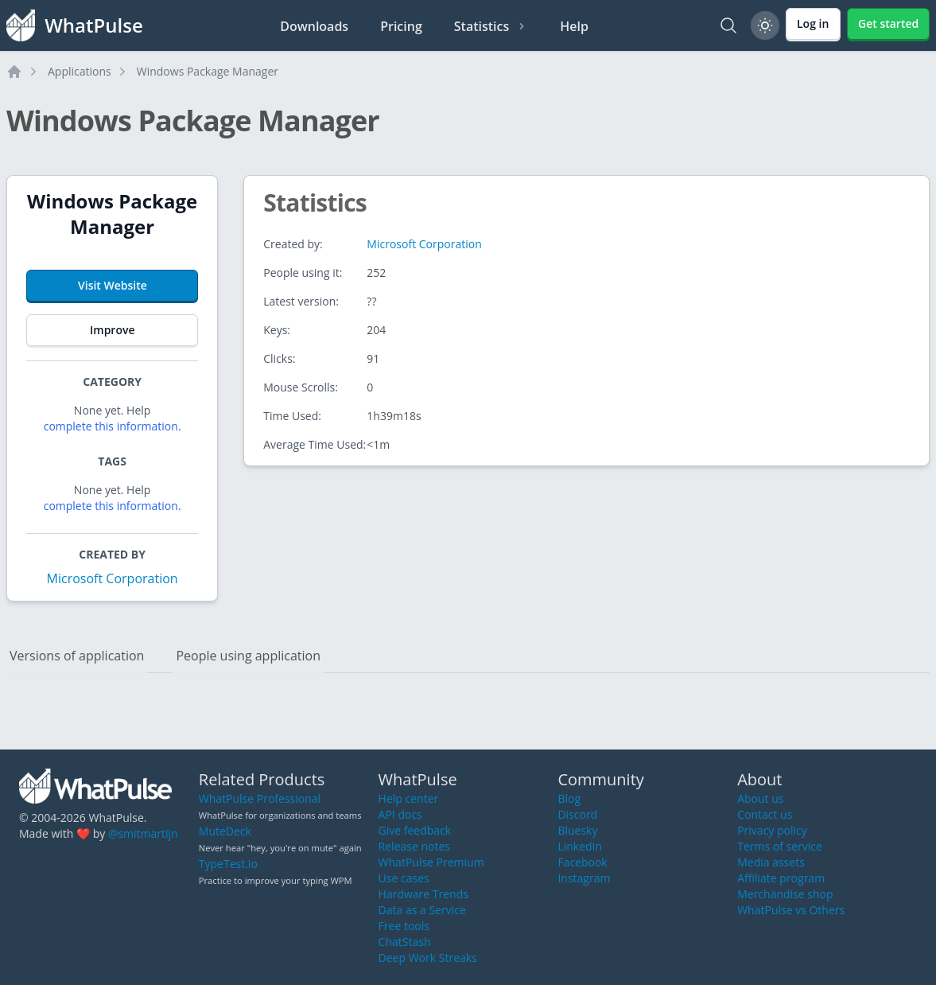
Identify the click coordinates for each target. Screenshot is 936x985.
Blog (569, 798)
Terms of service (779, 846)
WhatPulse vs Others (791, 909)
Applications (79, 71)
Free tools (404, 925)
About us (760, 798)
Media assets (771, 862)
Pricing (401, 26)
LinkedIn (579, 846)
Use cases (404, 878)
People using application (248, 655)
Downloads (314, 26)
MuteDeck (225, 831)
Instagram (583, 878)
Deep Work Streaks (428, 957)
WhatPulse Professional (259, 798)
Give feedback (415, 830)
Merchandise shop (785, 893)
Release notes (414, 846)
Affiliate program (781, 878)
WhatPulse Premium (431, 862)
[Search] (728, 25)
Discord (577, 814)
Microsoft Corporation (112, 578)
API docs (400, 814)
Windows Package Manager (207, 71)
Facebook (582, 862)
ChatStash (405, 941)
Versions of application (77, 655)
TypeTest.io (228, 863)
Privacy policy (772, 830)
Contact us (764, 814)
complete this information (111, 426)
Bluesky (577, 830)
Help (574, 26)
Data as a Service (422, 909)
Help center (409, 798)
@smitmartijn (143, 833)
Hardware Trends (423, 893)
